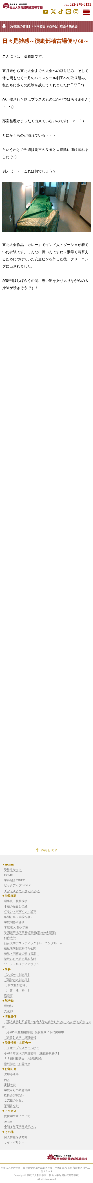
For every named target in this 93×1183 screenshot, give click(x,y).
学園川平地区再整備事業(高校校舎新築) (30, 932)
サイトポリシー (14, 1142)
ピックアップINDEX (17, 885)
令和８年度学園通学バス (20, 1126)
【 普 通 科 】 (17, 990)
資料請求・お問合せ (17, 1064)
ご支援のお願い (14, 1100)
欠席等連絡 (11, 1074)
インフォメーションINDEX (21, 890)
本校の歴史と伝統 (15, 906)
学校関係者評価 (14, 922)
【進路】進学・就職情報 (20, 1037)
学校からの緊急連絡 (17, 1090)
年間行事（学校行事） (18, 917)
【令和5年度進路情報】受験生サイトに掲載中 (34, 1032)
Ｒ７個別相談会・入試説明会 (23, 1058)
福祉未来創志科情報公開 (20, 948)
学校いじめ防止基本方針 (20, 959)
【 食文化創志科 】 (16, 985)
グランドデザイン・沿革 (20, 911)
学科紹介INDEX (14, 880)
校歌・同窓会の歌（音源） (21, 953)
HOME (8, 875)
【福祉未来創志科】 (17, 979)
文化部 (8, 1011)
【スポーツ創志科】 (17, 974)
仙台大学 (10, 937)
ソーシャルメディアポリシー (23, 964)
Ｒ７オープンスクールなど (21, 1048)
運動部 (8, 1006)
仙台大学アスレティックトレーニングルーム (33, 943)
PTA (6, 1079)
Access (8, 1121)
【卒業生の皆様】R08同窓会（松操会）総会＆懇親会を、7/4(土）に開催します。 (50, 26)
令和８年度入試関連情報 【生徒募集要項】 (32, 1053)
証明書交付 (11, 1105)
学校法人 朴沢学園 (16, 927)
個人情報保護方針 (15, 1137)
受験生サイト (13, 869)
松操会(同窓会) (14, 1095)
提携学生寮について (17, 1116)
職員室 (8, 995)
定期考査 (10, 1084)
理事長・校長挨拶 (15, 901)
